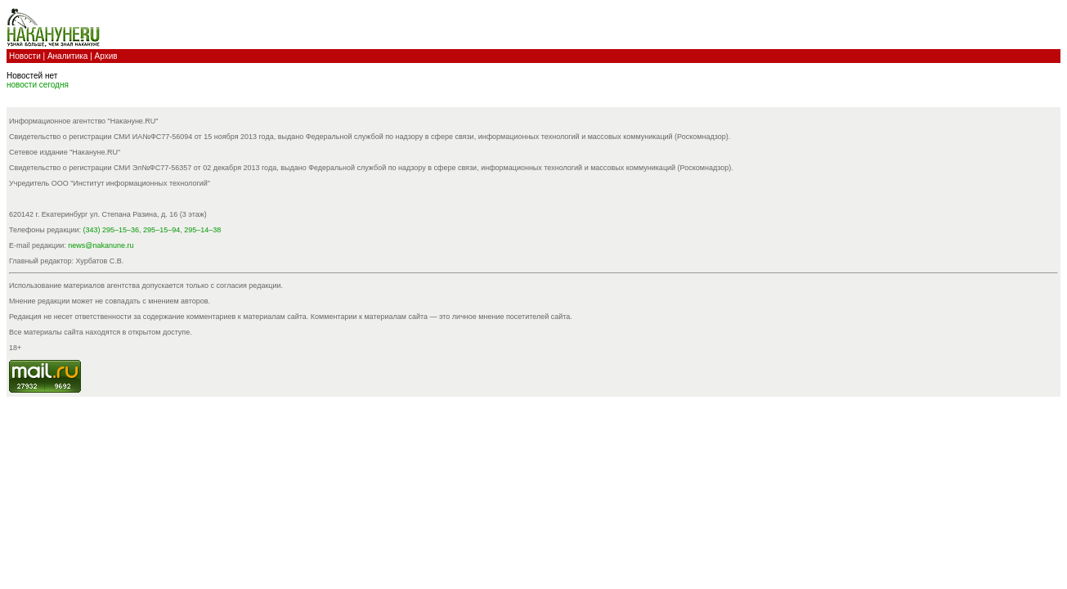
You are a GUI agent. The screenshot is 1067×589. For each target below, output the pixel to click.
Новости (25, 56)
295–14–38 (202, 230)
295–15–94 (161, 230)
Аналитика (67, 56)
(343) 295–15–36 (111, 230)
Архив (106, 56)
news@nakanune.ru (100, 245)
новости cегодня (38, 84)
